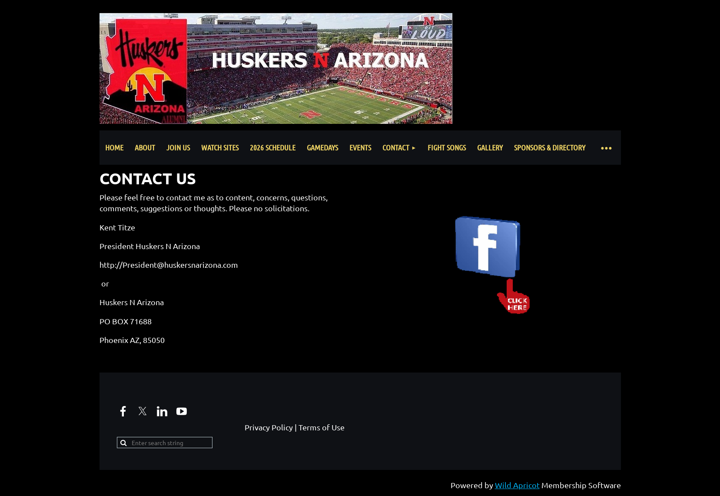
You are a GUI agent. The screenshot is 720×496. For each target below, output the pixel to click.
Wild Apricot (517, 484)
